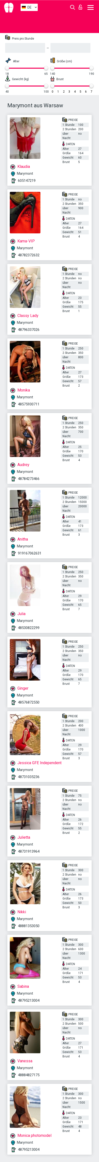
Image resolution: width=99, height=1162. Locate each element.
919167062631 (29, 553)
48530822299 (28, 628)
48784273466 (28, 479)
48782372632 (28, 255)
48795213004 (28, 1000)
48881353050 (28, 926)
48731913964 (28, 851)
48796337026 (28, 329)
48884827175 (28, 1075)
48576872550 (28, 702)
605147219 (27, 180)
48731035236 (28, 777)
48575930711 (28, 404)
